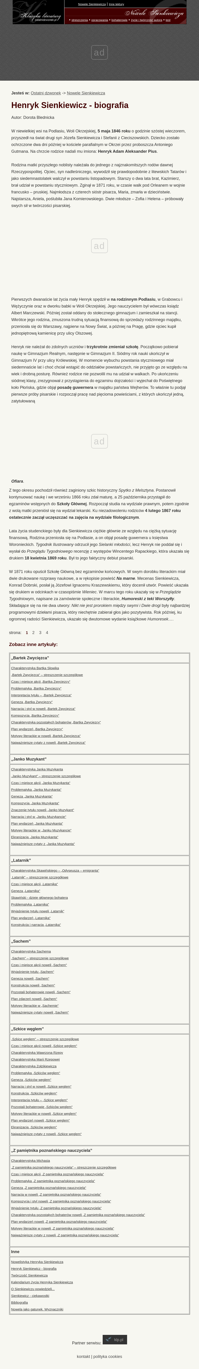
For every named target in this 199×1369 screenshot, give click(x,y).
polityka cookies (107, 1356)
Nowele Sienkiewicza (92, 4)
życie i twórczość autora (146, 20)
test (168, 20)
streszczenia (79, 20)
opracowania (99, 20)
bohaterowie (119, 20)
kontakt (83, 1356)
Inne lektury (116, 4)
